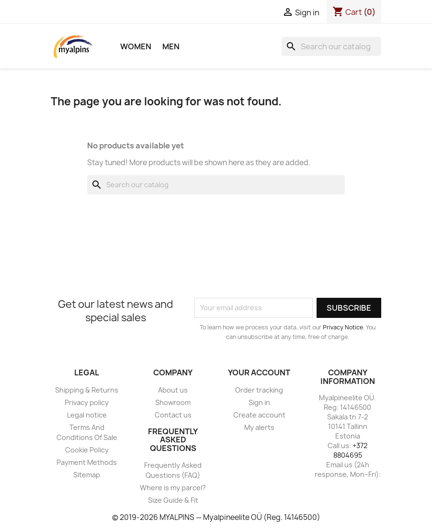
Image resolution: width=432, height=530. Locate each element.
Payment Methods (87, 462)
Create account (259, 414)
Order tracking (259, 390)
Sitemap (86, 474)
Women (135, 46)
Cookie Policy (87, 449)
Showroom (173, 402)
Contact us (173, 414)
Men (171, 46)
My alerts (259, 427)
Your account (259, 372)
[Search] (331, 46)
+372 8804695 (350, 450)
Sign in (259, 402)
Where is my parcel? (173, 487)
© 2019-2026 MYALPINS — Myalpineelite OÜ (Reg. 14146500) (216, 517)
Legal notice (87, 414)
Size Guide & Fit (173, 500)
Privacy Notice (343, 327)
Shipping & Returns (86, 390)
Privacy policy (87, 402)
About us (173, 390)
